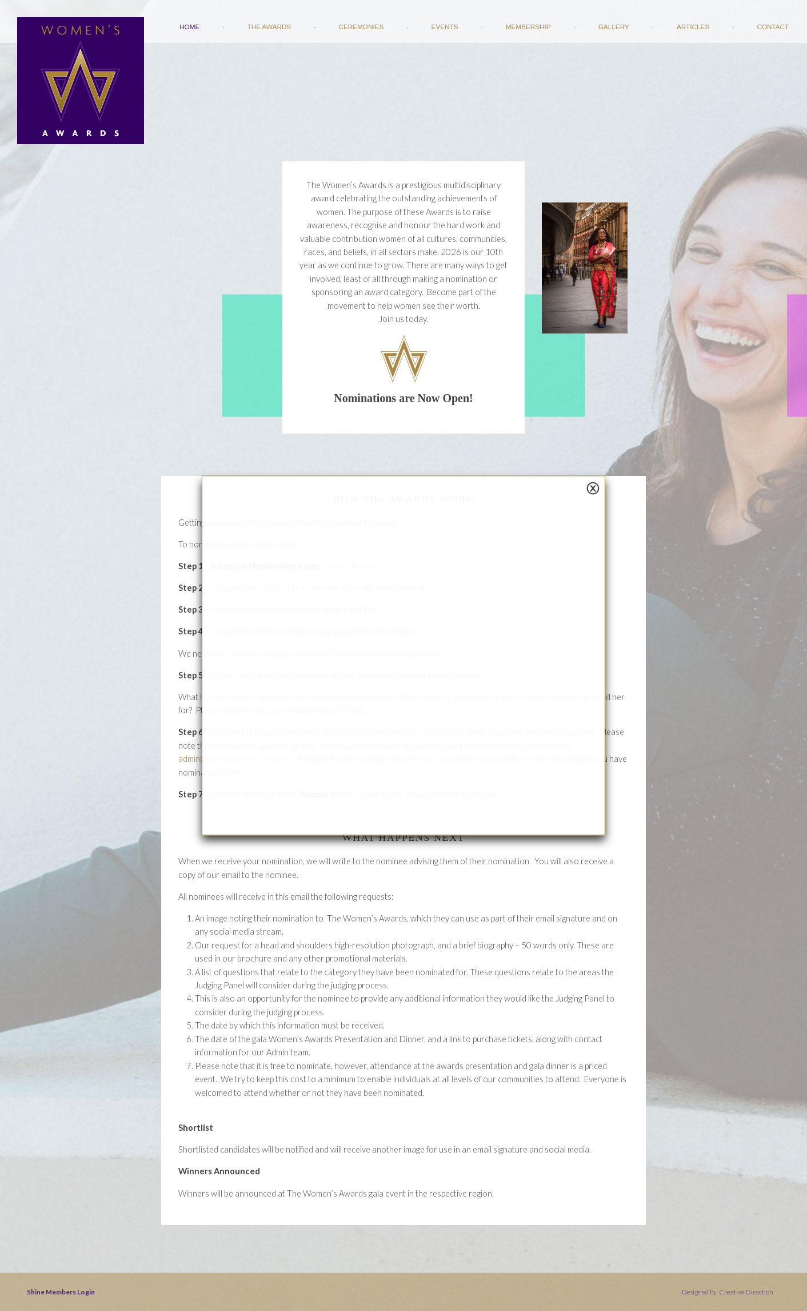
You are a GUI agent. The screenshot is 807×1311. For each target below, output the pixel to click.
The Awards (269, 26)
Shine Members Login (61, 1292)
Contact (773, 26)
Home (189, 26)
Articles (693, 26)
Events (445, 26)
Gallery (613, 26)
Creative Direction (745, 1292)
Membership (528, 26)
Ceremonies (361, 26)
